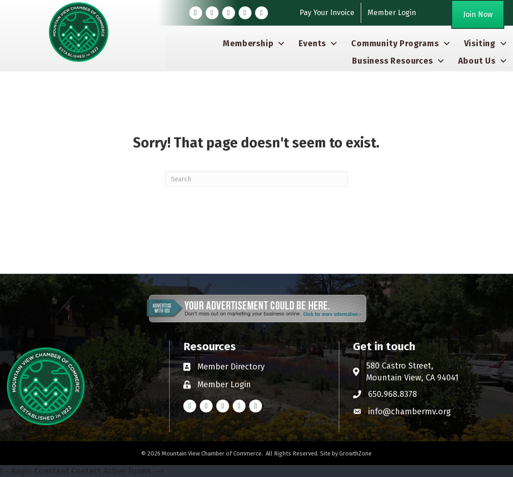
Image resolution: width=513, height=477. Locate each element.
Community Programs (394, 43)
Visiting (480, 43)
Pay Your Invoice (326, 12)
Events (312, 43)
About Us (477, 61)
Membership (248, 43)
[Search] (256, 179)
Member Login (392, 12)
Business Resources (392, 61)
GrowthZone (355, 453)
